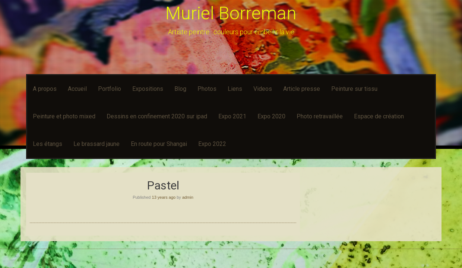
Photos (206, 88)
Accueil (77, 88)
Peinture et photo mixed (64, 116)
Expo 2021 (232, 116)
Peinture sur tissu (354, 88)
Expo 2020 (271, 116)
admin (187, 197)
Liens (235, 88)
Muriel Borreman (231, 13)
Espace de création (379, 116)
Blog (180, 88)
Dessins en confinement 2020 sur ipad (157, 116)
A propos (45, 88)
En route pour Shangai (159, 143)
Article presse (301, 88)
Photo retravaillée (320, 116)
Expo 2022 (212, 143)
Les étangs (47, 143)
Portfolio (109, 88)
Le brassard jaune (96, 143)
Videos (262, 88)
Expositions (147, 88)
